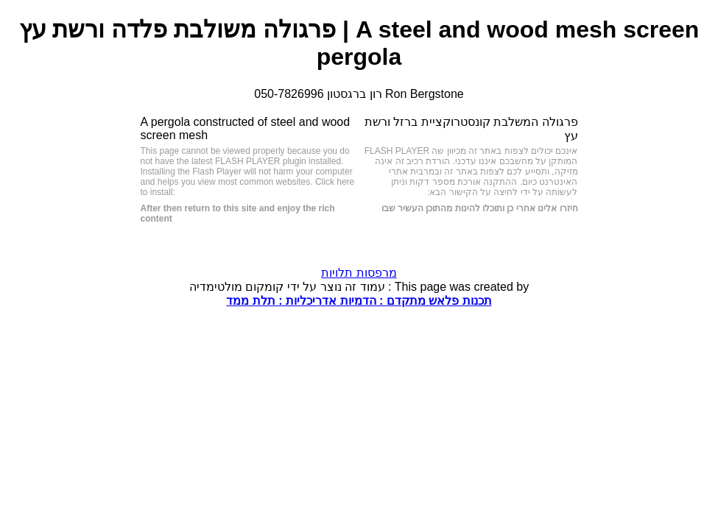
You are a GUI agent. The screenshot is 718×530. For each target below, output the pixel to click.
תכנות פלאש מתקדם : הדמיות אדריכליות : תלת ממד (358, 300)
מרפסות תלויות (358, 272)
